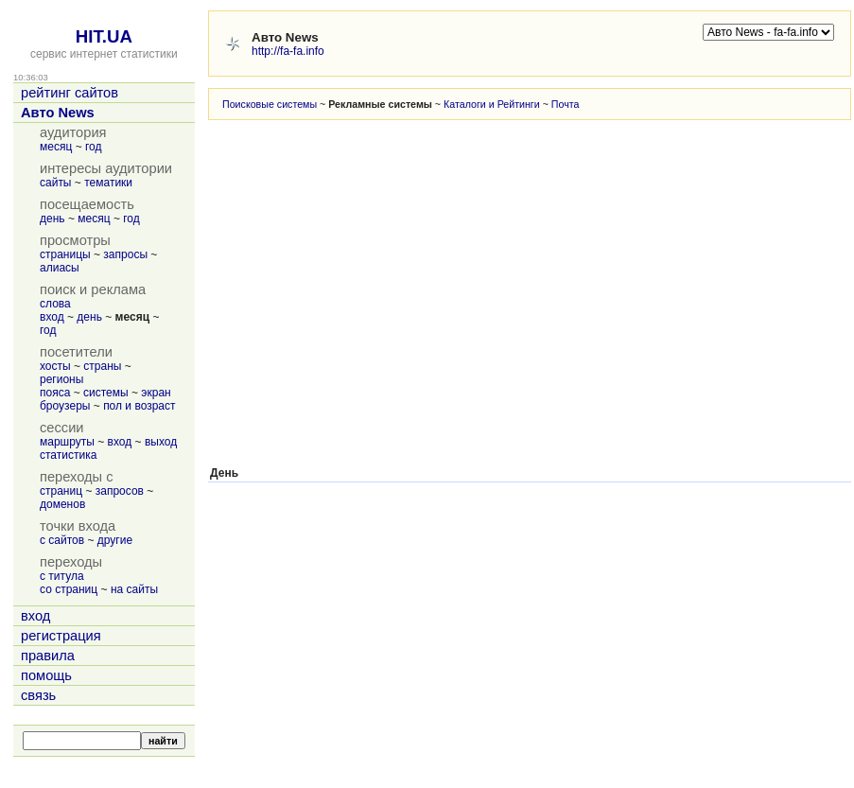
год (93, 146)
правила (48, 655)
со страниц (68, 589)
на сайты (134, 589)
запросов (120, 491)
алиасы (59, 267)
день (52, 218)
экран (155, 392)
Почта (565, 104)
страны (102, 366)
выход (161, 441)
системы (106, 392)
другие (114, 540)
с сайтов (62, 540)
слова (55, 303)
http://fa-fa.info (288, 51)
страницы (65, 254)
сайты (56, 182)
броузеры (65, 405)
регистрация (61, 635)
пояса (55, 392)
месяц (56, 146)
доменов (62, 504)
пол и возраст (139, 405)
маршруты (67, 441)
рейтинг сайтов (69, 92)
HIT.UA (104, 36)
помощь (46, 675)
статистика (68, 455)
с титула (62, 576)
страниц (61, 491)
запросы (125, 254)
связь (38, 695)
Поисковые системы (269, 104)
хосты (55, 366)
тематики (108, 182)
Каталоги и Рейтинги (492, 104)
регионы (61, 379)
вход (52, 317)
